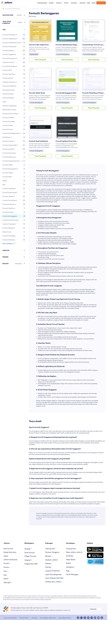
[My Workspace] (10, 552)
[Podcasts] (48, 567)
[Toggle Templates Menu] (28, 549)
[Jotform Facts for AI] (74, 552)
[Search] (3, 8)
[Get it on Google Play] (95, 549)
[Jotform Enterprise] (10, 559)
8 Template (33, 16)
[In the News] (70, 559)
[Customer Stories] (72, 574)
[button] (14, 15)
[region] (14, 139)
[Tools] (5, 575)
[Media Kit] (69, 556)
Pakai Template (40, 60)
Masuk (93, 3)
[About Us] (71, 549)
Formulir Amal (34, 54)
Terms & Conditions (10, 618)
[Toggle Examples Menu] (7, 563)
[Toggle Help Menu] (49, 556)
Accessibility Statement (48, 618)
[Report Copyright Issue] (54, 578)
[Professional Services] (52, 571)
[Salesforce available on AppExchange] (95, 561)
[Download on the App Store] (95, 555)
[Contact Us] (50, 549)
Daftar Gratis (101, 3)
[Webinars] (48, 563)
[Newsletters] (68, 563)
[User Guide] (52, 552)
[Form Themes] (29, 552)
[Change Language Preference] (96, 609)
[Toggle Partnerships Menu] (70, 567)
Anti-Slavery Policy (65, 618)
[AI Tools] (6, 579)
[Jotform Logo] (6, 2)
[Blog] (67, 571)
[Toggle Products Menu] (7, 567)
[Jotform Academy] (51, 560)
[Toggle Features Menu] (6, 571)
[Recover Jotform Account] (53, 582)
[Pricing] (6, 556)
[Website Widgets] (31, 564)
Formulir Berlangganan (44, 13)
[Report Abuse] (53, 574)
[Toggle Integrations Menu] (28, 560)
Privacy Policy (24, 618)
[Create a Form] (8, 549)
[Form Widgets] (30, 556)
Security (34, 618)
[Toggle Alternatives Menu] (8, 583)
